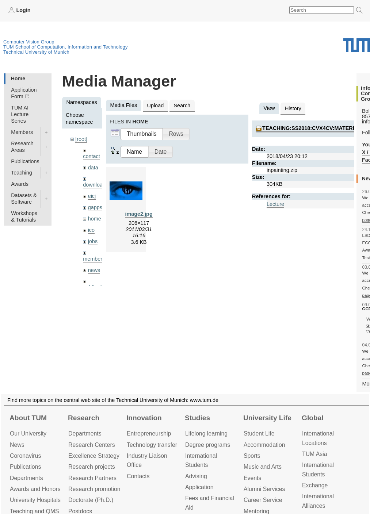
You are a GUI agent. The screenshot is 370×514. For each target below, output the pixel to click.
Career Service (263, 500)
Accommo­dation (264, 445)
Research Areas (22, 147)
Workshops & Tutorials (24, 216)
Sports (252, 456)
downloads (95, 185)
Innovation (144, 418)
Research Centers (91, 445)
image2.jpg (139, 214)
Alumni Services (264, 489)
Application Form (24, 93)
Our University (28, 433)
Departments (26, 478)
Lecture (275, 204)
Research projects (91, 467)
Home (18, 78)
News (17, 445)
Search (181, 105)
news (94, 270)
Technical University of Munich (36, 52)
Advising (196, 476)
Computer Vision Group (28, 42)
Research (83, 418)
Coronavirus (25, 456)
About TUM (28, 418)
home (94, 219)
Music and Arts (263, 467)
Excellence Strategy (93, 456)
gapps (95, 207)
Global (313, 418)
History (293, 108)
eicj (92, 196)
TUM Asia (314, 454)
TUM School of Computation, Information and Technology (65, 47)
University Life (267, 418)
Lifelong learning (206, 433)
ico (91, 230)
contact (91, 156)
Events (252, 478)
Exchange (315, 485)
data (93, 167)
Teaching (21, 173)
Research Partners (92, 478)
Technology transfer (152, 445)
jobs (93, 241)
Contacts (138, 476)
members (94, 259)
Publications (25, 161)
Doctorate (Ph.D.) (90, 500)
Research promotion (94, 489)
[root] (81, 139)
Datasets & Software (24, 198)
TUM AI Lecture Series (19, 114)
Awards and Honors (35, 489)
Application (199, 487)
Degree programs (207, 445)
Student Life (259, 433)
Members (22, 132)
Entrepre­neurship (149, 433)
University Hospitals (35, 500)
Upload (155, 105)
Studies (197, 418)
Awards (19, 184)
